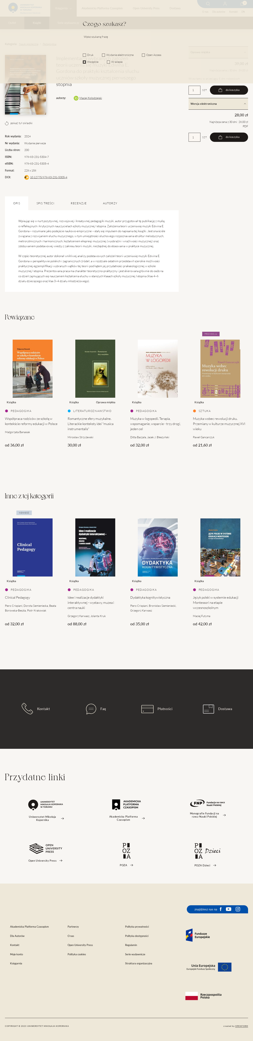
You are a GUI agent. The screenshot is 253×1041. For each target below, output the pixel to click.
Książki (37, 22)
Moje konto (16, 954)
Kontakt (233, 11)
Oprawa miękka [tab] (218, 52)
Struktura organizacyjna (138, 963)
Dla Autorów (17, 936)
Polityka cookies (77, 954)
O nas (205, 11)
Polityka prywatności (137, 926)
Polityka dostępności (136, 936)
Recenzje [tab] (79, 203)
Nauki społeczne (28, 44)
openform (241, 1026)
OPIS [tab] (16, 203)
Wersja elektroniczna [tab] (218, 103)
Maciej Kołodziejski (90, 98)
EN (243, 11)
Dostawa (175, 8)
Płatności (157, 709)
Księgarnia (61, 8)
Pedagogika (49, 44)
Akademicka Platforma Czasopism (102, 8)
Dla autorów (218, 11)
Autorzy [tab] (110, 203)
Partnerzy (73, 926)
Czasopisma (103, 22)
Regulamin (131, 945)
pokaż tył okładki (19, 123)
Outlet (12, 22)
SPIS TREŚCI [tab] (46, 203)
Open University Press (146, 8)
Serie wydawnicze (68, 22)
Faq (96, 709)
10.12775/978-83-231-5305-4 (48, 177)
